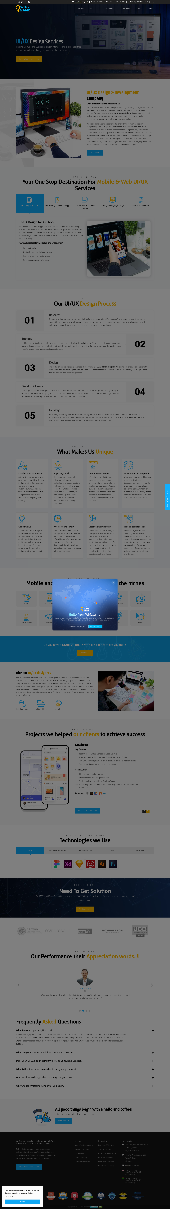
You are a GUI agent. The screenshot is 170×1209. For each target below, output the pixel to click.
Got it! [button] (22, 1201)
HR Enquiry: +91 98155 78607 (138, 2)
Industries (94, 9)
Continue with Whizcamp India (77, 626)
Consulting (109, 9)
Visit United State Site (95, 626)
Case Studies (125, 9)
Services (81, 9)
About (139, 9)
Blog (152, 2)
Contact (151, 9)
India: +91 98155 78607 (99, 2)
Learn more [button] (10, 1196)
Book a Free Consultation (167, 497)
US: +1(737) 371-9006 (117, 2)
